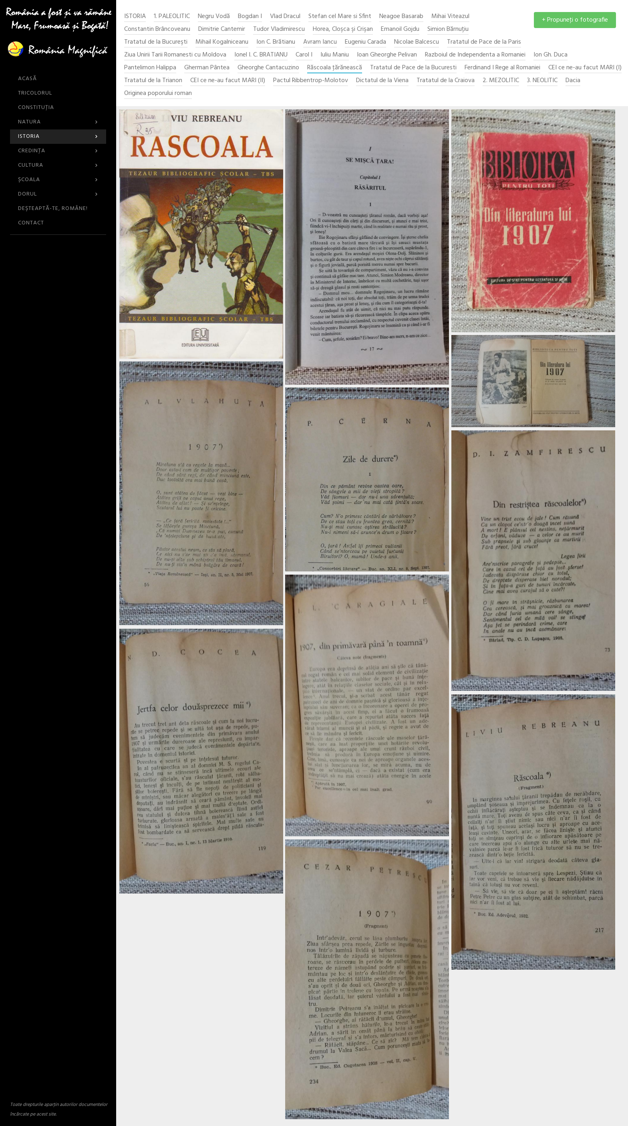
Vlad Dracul (285, 17)
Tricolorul (35, 93)
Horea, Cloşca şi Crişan (343, 29)
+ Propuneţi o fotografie (575, 20)
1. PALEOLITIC (172, 17)
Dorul (58, 194)
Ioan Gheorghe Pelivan (387, 55)
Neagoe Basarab (401, 17)
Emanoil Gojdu (400, 29)
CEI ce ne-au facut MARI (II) (227, 81)
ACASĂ (27, 78)
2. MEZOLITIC (501, 81)
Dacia (573, 81)
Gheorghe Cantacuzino (268, 68)
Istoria (58, 136)
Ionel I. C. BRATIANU (261, 55)
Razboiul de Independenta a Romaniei (475, 55)
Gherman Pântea (206, 68)
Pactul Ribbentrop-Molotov (310, 81)
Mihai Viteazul (450, 17)
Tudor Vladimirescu (279, 29)
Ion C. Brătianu (275, 42)
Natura (58, 122)
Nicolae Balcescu (416, 42)
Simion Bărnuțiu (448, 29)
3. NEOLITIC (542, 81)
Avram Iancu (320, 42)
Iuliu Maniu (334, 55)
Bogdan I (250, 17)
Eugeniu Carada (365, 42)
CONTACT (31, 223)
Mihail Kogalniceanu (221, 42)
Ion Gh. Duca (550, 55)
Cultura (58, 165)
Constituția (36, 107)
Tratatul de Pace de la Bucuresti (413, 68)
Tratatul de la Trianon (153, 81)
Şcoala (58, 180)
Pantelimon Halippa (150, 68)
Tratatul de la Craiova (446, 81)
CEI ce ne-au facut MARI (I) (585, 68)
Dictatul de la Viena (382, 81)
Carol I (304, 55)
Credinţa (58, 151)
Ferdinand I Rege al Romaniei (502, 68)
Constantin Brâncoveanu (157, 29)
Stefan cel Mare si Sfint (339, 17)
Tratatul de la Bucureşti (155, 42)
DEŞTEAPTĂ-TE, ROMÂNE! (53, 208)
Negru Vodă (214, 17)
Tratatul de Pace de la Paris (484, 42)
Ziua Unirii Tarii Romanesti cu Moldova (175, 55)
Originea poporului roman (158, 94)
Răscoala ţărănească (334, 68)
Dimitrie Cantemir (221, 29)
